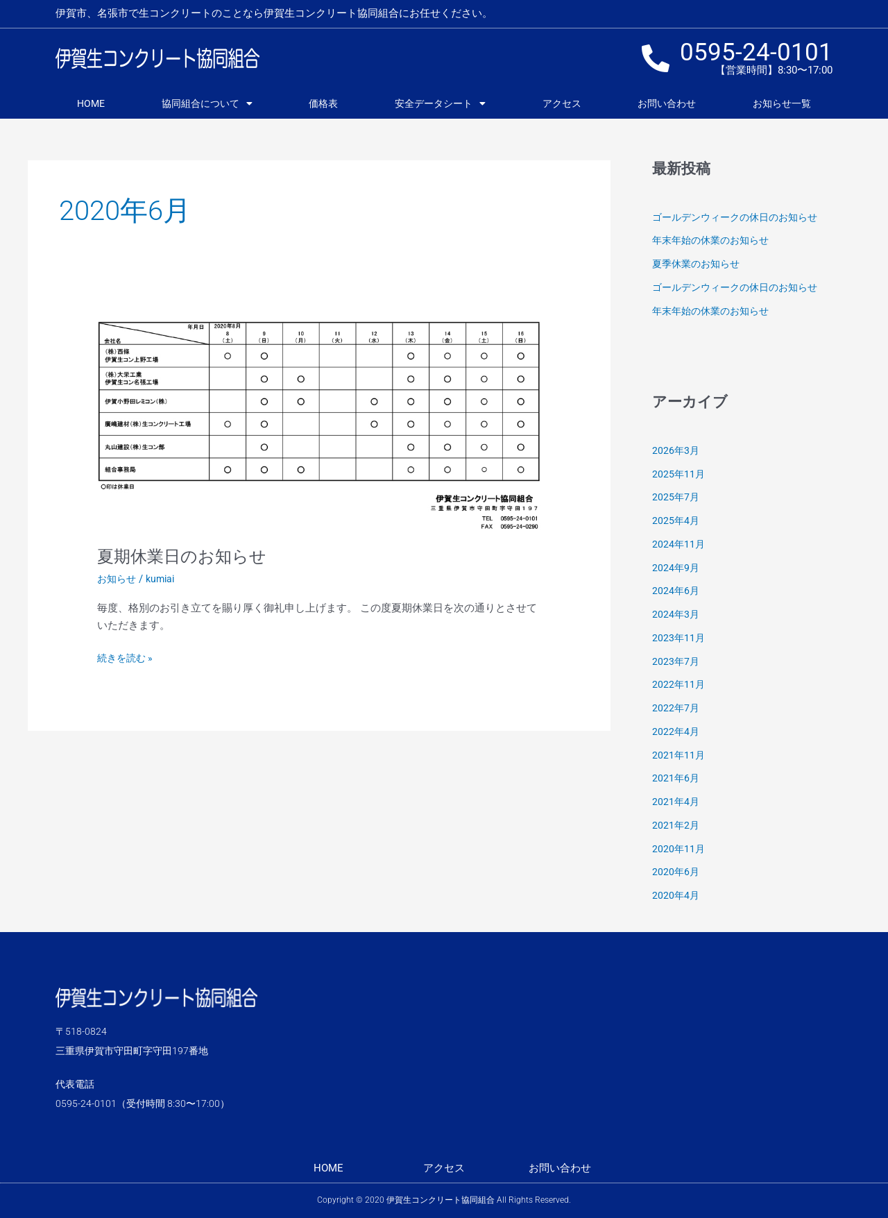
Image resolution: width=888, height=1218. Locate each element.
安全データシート (440, 103)
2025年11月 (679, 474)
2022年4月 (676, 731)
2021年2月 (676, 825)
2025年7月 (676, 497)
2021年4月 (676, 801)
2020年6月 (676, 871)
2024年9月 (676, 567)
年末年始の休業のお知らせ (714, 240)
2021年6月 (676, 778)
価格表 (323, 103)
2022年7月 (676, 708)
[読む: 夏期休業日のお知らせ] (319, 424)
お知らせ (118, 579)
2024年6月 (676, 590)
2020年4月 (676, 895)
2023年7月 (676, 661)
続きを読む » (127, 657)
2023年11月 (679, 638)
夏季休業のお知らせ (699, 263)
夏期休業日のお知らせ (188, 555)
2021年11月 (679, 755)
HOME (91, 103)
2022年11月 (679, 684)
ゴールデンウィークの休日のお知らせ (740, 217)
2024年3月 (676, 614)
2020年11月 (679, 849)
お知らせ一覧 (782, 103)
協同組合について (207, 103)
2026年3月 (676, 450)
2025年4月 (676, 520)
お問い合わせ (667, 103)
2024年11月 (679, 544)
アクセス (562, 103)
